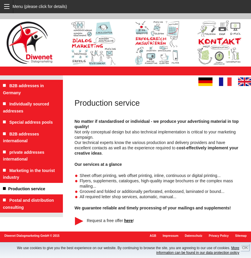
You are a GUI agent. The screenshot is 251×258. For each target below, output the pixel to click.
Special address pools (28, 122)
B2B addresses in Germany (23, 89)
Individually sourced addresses (26, 107)
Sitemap (241, 235)
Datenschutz (193, 235)
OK (245, 247)
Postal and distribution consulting (28, 204)
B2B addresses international (21, 137)
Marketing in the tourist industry (29, 174)
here (128, 220)
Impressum (170, 235)
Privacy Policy (219, 235)
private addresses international (23, 156)
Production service (24, 188)
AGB (153, 235)
